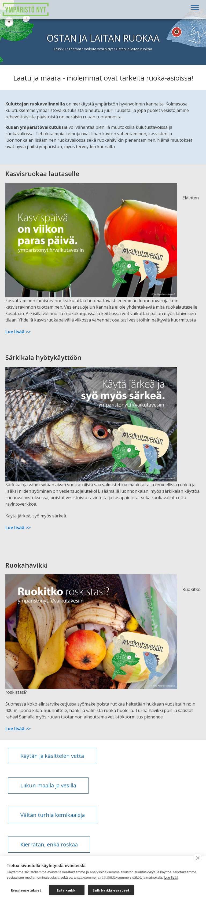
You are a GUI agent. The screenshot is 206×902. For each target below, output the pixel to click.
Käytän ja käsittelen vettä (52, 755)
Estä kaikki (66, 890)
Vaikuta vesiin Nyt (98, 48)
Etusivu (60, 48)
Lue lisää (171, 877)
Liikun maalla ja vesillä (48, 785)
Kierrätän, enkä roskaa (49, 844)
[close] (197, 857)
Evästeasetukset (26, 890)
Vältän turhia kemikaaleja (52, 815)
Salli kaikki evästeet (111, 890)
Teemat (75, 48)
